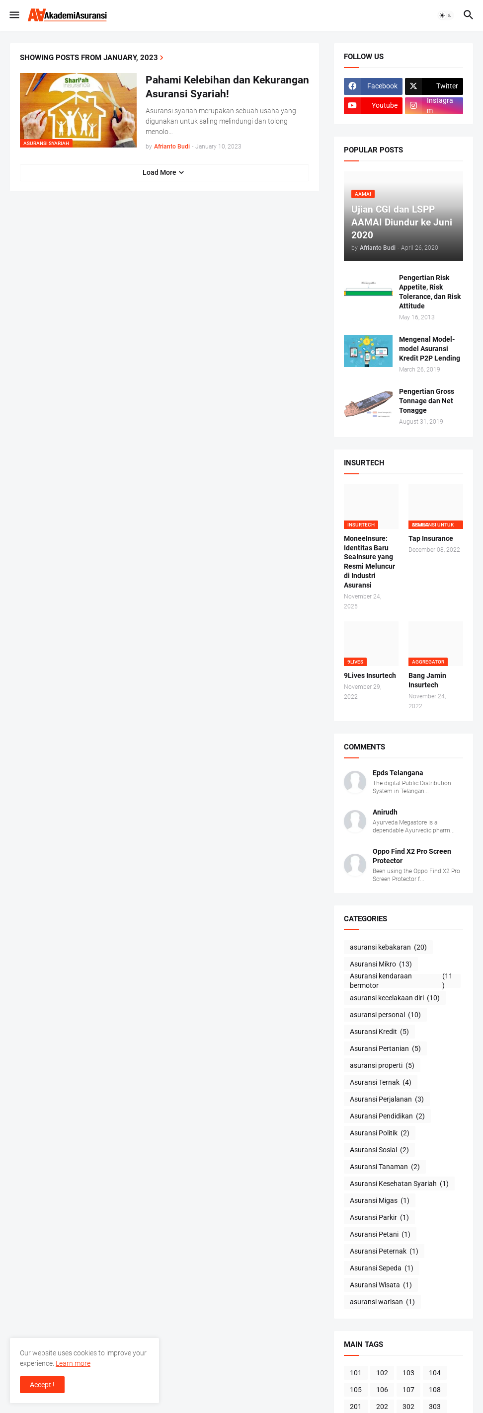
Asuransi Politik (379, 1133)
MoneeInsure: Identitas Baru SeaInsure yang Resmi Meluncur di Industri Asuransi (369, 561)
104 (435, 1373)
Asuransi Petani (380, 1235)
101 (356, 1373)
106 (382, 1390)
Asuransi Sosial (379, 1150)
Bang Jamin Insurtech (427, 680)
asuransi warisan (382, 1302)
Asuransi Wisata (381, 1285)
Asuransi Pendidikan (387, 1116)
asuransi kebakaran (388, 948)
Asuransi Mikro (381, 964)
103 (408, 1373)
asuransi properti (382, 1066)
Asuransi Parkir (379, 1218)
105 (356, 1390)
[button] (13, 15)
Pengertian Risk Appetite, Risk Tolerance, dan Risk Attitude (430, 292)
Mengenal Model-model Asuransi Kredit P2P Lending (429, 348)
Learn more (73, 1363)
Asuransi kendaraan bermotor (402, 981)
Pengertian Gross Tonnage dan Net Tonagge (426, 400)
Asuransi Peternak (384, 1252)
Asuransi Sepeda (381, 1268)
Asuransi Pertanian (385, 1049)
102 (382, 1373)
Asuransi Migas (379, 1201)
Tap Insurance (430, 538)
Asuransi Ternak (380, 1083)
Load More (159, 172)
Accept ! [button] (42, 1385)
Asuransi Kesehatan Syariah (399, 1184)
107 (408, 1390)
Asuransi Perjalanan (387, 1100)
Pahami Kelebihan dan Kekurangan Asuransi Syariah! (227, 87)
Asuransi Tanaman (385, 1167)
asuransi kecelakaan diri (395, 998)
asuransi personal (385, 1015)
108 (435, 1390)
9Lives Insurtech (370, 675)
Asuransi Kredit (379, 1032)
